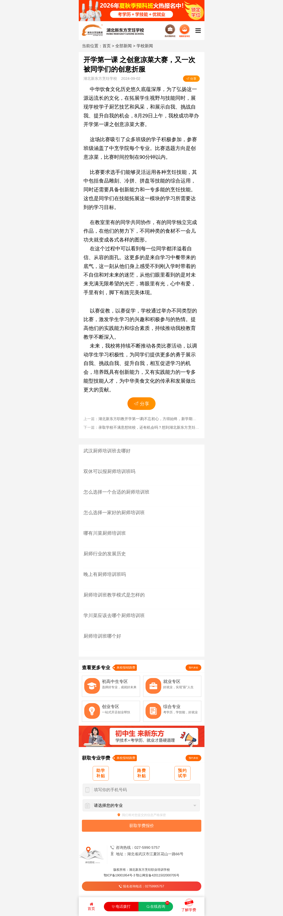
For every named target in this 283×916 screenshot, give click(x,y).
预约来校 (193, 667)
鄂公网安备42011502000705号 (157, 875)
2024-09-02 (141, 78)
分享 (191, 78)
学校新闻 (144, 46)
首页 (107, 46)
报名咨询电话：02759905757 (141, 886)
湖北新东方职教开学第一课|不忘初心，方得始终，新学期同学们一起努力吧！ (162, 419)
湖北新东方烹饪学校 (100, 78)
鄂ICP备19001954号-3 (119, 875)
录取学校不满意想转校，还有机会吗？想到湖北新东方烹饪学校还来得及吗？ (161, 427)
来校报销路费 (125, 667)
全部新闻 (123, 46)
